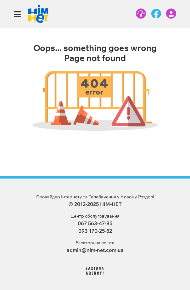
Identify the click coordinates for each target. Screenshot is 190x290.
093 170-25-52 (95, 231)
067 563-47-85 (95, 223)
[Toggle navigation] (17, 14)
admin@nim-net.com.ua (95, 250)
